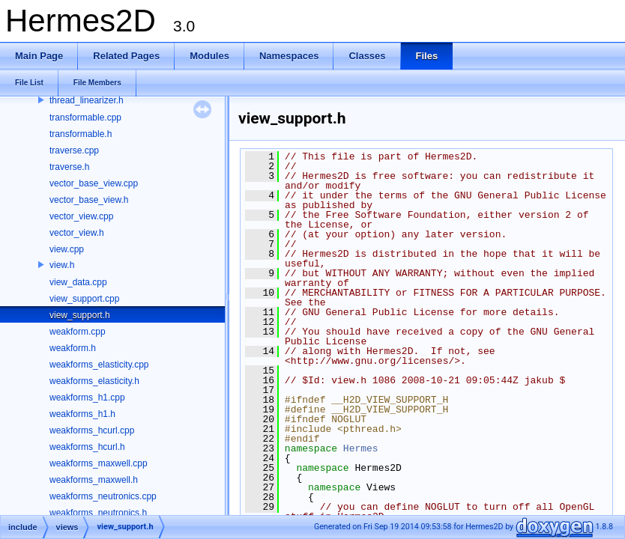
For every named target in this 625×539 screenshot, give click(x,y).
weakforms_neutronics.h (98, 513)
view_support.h (79, 315)
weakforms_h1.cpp (87, 397)
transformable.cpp (85, 117)
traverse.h (69, 167)
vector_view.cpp (81, 216)
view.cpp (66, 249)
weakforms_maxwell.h (93, 480)
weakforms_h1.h (82, 414)
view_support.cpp (84, 298)
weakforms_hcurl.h (87, 447)
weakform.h (72, 348)
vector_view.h (76, 233)
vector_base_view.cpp (93, 183)
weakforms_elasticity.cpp (99, 364)
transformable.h (80, 134)
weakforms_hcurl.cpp (91, 430)
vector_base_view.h (88, 200)
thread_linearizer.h (86, 100)
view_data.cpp (78, 282)
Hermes (360, 448)
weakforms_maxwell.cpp (98, 463)
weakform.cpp (77, 331)
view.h (61, 265)
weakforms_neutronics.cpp (103, 496)
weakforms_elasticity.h (94, 381)
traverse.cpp (74, 150)
